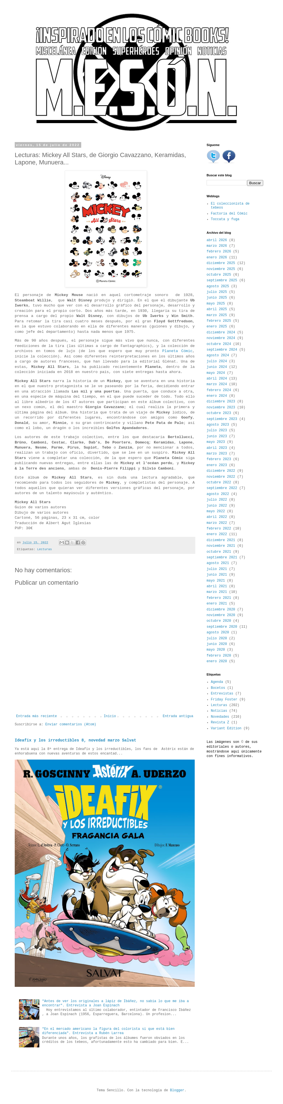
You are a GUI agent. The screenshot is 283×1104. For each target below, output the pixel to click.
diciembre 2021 (221, 540)
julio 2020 (217, 638)
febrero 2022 (219, 529)
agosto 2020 (218, 632)
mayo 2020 (216, 650)
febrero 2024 (219, 390)
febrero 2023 (219, 459)
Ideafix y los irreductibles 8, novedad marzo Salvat (75, 740)
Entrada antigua (178, 716)
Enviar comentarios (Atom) (70, 724)
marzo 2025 (217, 315)
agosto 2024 (218, 355)
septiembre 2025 (222, 280)
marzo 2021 (217, 592)
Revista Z (220, 722)
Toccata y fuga (225, 219)
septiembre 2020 (222, 627)
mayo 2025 (216, 304)
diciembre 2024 (221, 333)
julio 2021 (217, 569)
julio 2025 (217, 292)
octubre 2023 (219, 413)
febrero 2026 (219, 252)
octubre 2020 (219, 621)
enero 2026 (217, 258)
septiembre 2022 (222, 488)
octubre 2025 (219, 275)
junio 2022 (217, 506)
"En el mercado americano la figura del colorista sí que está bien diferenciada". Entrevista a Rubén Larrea (108, 1031)
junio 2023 (217, 436)
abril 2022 (217, 517)
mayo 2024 (216, 373)
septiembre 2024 (222, 350)
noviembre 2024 (221, 338)
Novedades (220, 717)
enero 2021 (217, 604)
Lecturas (44, 549)
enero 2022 (217, 534)
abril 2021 (217, 586)
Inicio (110, 716)
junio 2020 (217, 644)
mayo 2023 (216, 442)
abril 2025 (217, 309)
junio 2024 (217, 367)
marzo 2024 (217, 384)
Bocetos (218, 688)
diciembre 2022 (221, 471)
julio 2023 (217, 430)
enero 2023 (217, 465)
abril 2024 (217, 379)
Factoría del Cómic (229, 214)
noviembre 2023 (221, 408)
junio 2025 (217, 298)
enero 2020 (217, 661)
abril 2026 (217, 240)
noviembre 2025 (221, 269)
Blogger (177, 1090)
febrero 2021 (219, 598)
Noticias (219, 711)
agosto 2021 (218, 563)
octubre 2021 (219, 552)
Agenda (217, 682)
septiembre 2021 (222, 557)
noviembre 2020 (221, 615)
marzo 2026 (217, 246)
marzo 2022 (217, 523)
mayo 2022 (216, 511)
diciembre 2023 (221, 402)
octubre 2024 (219, 344)
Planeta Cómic (177, 351)
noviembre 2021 (221, 546)
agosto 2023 (218, 425)
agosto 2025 (218, 286)
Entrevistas (222, 694)
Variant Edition (226, 728)
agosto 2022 (218, 494)
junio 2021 (217, 575)
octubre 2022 (219, 483)
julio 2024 (217, 361)
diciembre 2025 (221, 263)
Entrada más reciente (36, 716)
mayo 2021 (216, 581)
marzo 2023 (217, 454)
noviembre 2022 (221, 477)
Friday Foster (224, 700)
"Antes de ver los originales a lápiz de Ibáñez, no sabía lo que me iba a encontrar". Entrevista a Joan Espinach (115, 1003)
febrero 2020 (219, 656)
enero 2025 (217, 327)
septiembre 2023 (222, 419)
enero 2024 (217, 396)
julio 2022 (217, 500)
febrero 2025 (219, 321)
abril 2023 (217, 448)
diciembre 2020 (221, 610)
